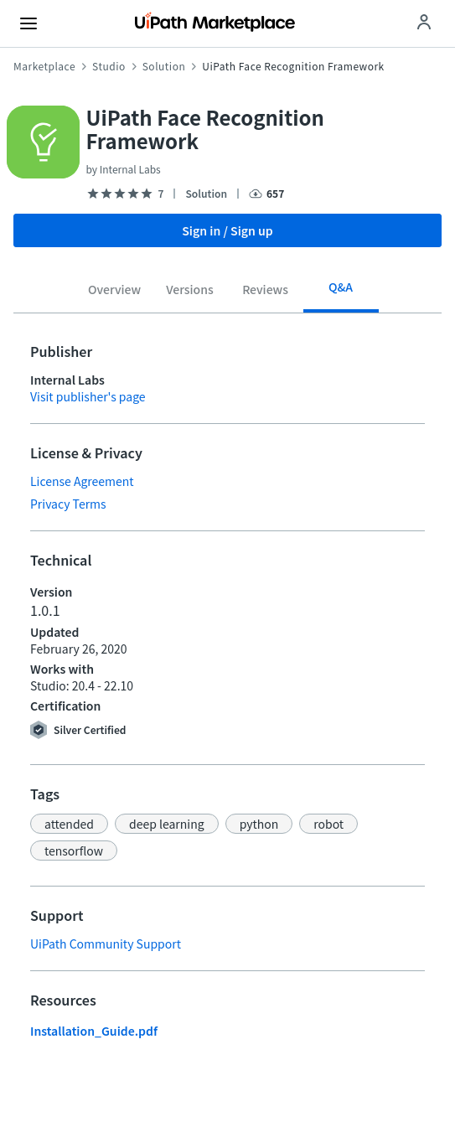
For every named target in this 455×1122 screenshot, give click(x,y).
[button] (69, 824)
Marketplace (44, 66)
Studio (109, 66)
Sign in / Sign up (227, 230)
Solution (164, 66)
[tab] (115, 292)
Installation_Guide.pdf (94, 1030)
